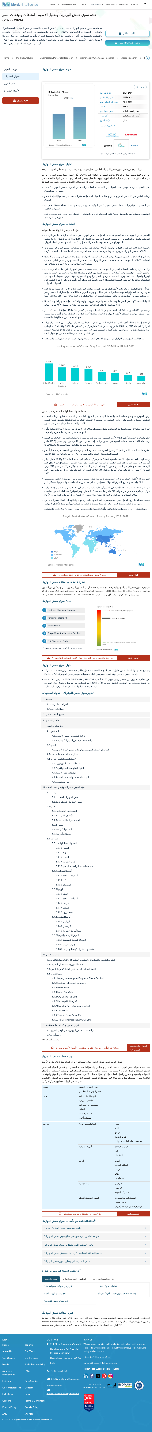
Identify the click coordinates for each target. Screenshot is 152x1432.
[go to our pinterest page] (104, 1376)
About (83, 4)
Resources (111, 4)
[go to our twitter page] (98, 1376)
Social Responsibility (35, 1364)
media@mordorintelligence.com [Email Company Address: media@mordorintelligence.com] (63, 1393)
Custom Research (69, 4)
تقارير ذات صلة (51, 1279)
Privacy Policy (9, 1407)
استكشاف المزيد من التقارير (74, 1279)
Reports (53, 4)
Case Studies (31, 1381)
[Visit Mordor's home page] (20, 4)
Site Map (28, 1413)
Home (5, 1344)
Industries (123, 4)
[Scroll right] (148, 58)
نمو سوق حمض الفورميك (56, 1300)
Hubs (27, 1394)
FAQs (27, 1371)
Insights (6, 1381)
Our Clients (8, 1358)
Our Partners (31, 1358)
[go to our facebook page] (92, 1376)
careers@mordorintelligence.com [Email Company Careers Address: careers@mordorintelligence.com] (100, 1362)
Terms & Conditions (34, 1400)
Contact (134, 4)
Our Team (29, 1351)
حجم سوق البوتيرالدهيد (55, 1293)
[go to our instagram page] (110, 1376)
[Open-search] (146, 4)
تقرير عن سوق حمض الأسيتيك (58, 1286)
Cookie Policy (31, 1407)
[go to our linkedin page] (85, 1376)
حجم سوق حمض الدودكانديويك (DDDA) (117, 1293)
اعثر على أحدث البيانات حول (103, 1279)
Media (5, 1364)
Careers (6, 1400)
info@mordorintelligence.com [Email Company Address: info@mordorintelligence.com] (66, 1378)
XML (4, 1413)
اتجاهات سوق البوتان (107, 1286)
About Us (7, 1351)
